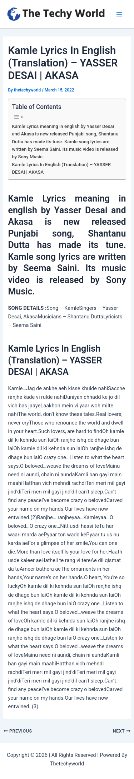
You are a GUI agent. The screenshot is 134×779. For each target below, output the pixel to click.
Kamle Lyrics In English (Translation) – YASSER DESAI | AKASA (61, 168)
